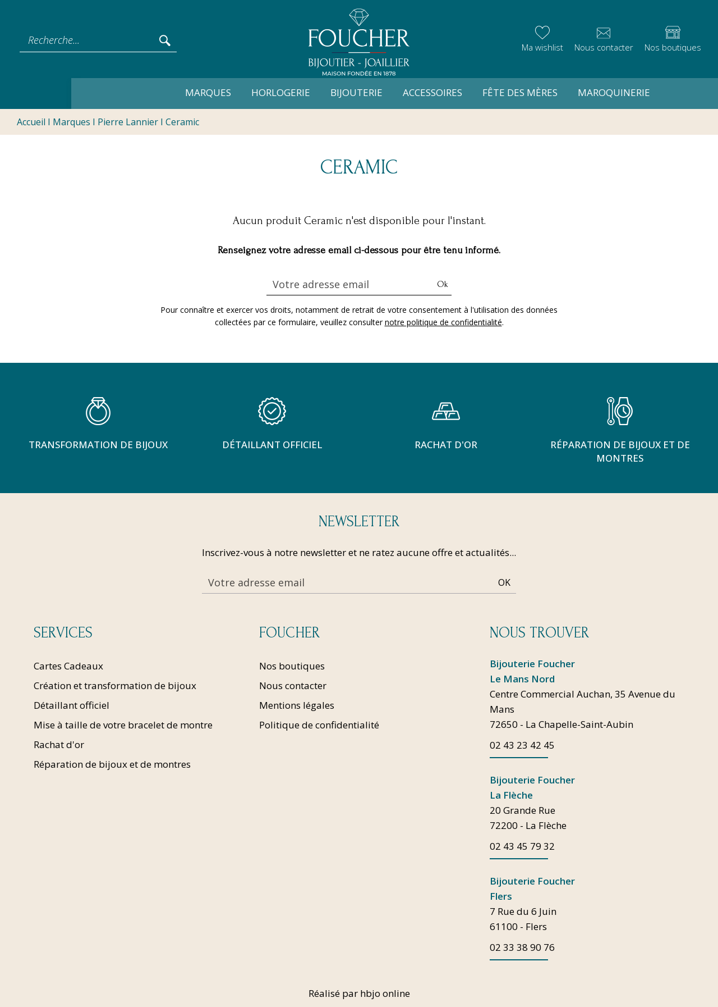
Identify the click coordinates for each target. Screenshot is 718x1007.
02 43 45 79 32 (522, 846)
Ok (442, 285)
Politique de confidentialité (319, 724)
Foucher (289, 633)
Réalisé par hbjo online (359, 993)
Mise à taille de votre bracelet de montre (123, 724)
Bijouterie (298, 92)
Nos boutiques (292, 665)
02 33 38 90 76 (522, 947)
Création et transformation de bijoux (115, 685)
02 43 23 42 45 (522, 745)
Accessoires (374, 92)
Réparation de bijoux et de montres (112, 764)
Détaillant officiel (71, 705)
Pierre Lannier (128, 122)
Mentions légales (296, 705)
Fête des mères (461, 92)
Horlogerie (222, 92)
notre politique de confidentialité (443, 322)
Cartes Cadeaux (68, 665)
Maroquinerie (555, 92)
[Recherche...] (89, 40)
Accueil (31, 122)
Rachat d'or (59, 744)
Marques (150, 92)
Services (63, 633)
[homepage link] (359, 40)
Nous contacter (292, 685)
